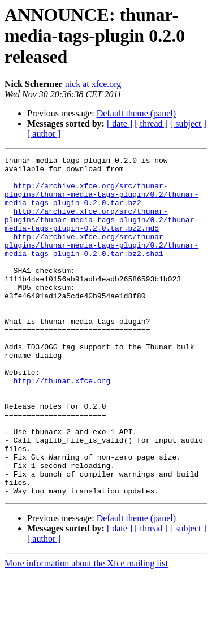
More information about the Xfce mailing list (86, 631)
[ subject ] (188, 123)
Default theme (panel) (136, 113)
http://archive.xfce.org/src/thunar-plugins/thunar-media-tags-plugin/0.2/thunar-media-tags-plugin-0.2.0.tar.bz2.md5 (101, 233)
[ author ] (44, 133)
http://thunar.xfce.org (62, 426)
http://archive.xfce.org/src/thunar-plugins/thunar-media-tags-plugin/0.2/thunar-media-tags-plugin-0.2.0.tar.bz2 (101, 202)
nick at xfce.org (93, 84)
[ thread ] (151, 123)
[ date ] (119, 123)
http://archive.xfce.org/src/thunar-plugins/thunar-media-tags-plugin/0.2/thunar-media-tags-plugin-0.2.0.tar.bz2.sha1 (101, 263)
